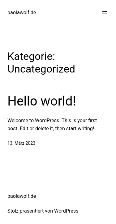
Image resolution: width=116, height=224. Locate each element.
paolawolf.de (21, 12)
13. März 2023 (21, 143)
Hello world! (41, 101)
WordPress (66, 211)
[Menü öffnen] (105, 12)
